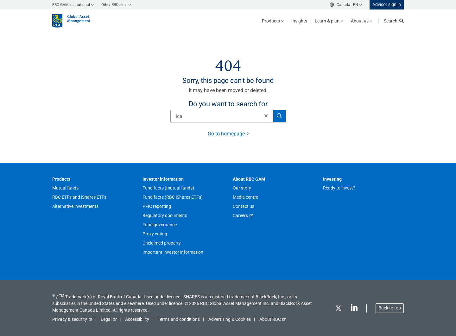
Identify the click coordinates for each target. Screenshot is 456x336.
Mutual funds (65, 187)
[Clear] (264, 116)
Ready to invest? (339, 187)
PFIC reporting (156, 206)
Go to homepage (226, 134)
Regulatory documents (164, 215)
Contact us (243, 206)
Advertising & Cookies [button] (229, 319)
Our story (242, 187)
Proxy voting (154, 233)
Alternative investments (75, 206)
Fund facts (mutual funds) (168, 187)
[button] (266, 116)
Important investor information (172, 252)
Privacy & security (69, 319)
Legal (106, 319)
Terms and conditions (179, 319)
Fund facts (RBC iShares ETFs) (172, 197)
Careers (240, 215)
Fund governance (159, 224)
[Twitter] (338, 309)
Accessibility (137, 319)
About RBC (270, 319)
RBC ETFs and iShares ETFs (79, 197)
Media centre (245, 197)
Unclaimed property (161, 243)
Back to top (389, 307)
